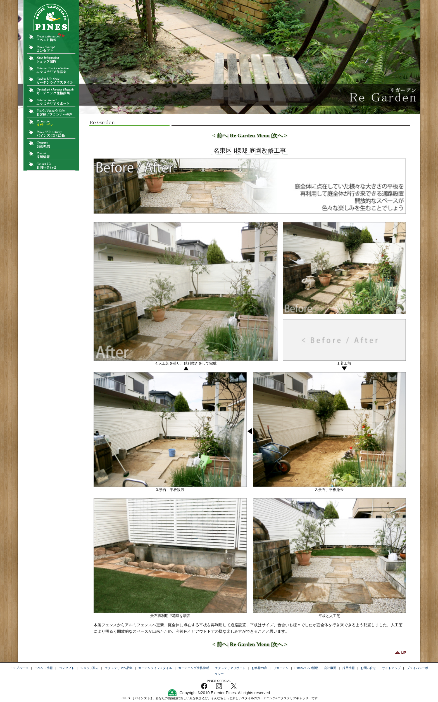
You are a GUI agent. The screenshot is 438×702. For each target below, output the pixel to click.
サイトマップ (391, 668)
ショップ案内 (89, 668)
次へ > (279, 135)
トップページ (19, 668)
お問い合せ (368, 668)
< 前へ (219, 135)
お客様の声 (259, 668)
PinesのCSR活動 (306, 668)
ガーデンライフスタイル (155, 668)
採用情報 (348, 668)
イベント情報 (43, 668)
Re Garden (102, 122)
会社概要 (330, 668)
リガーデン (281, 668)
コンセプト (66, 668)
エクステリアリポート (230, 668)
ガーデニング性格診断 (193, 668)
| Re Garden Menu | (249, 135)
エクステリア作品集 (118, 668)
